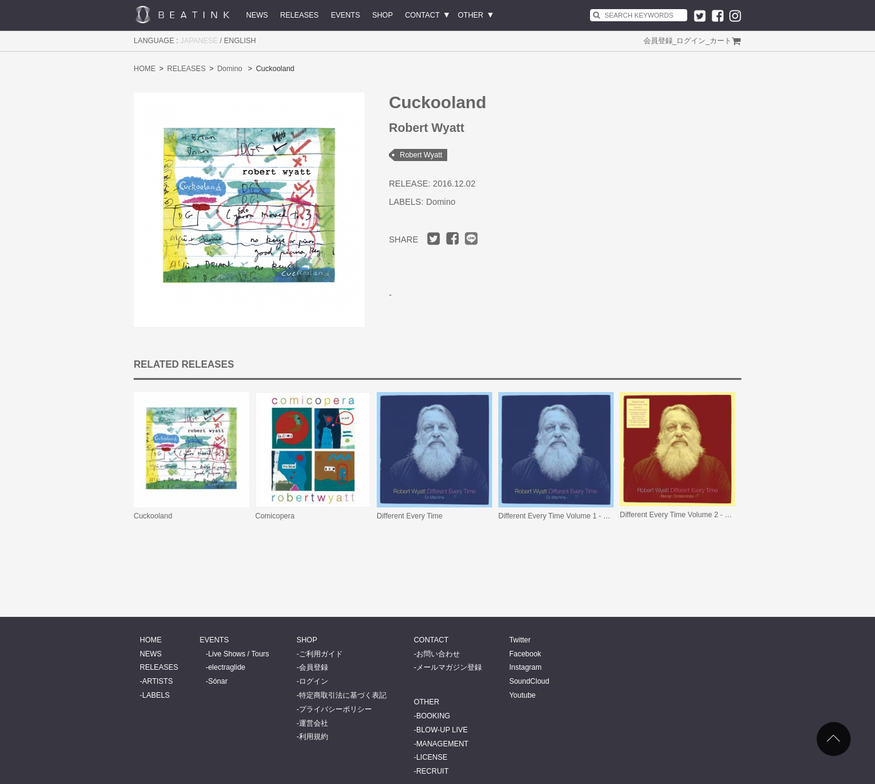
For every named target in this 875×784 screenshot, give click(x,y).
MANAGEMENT (442, 744)
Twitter (519, 640)
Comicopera (275, 516)
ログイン (690, 40)
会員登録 (658, 40)
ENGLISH (240, 40)
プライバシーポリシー (335, 709)
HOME (145, 68)
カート (721, 40)
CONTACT (422, 15)
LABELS (156, 695)
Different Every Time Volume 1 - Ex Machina (569, 516)
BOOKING (433, 716)
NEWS (257, 15)
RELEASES (299, 15)
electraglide (226, 667)
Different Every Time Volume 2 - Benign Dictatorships (706, 515)
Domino (229, 68)
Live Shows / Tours (238, 654)
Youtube (522, 695)
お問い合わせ (438, 654)
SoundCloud (529, 681)
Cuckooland (153, 516)
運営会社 (313, 723)
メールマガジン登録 (449, 667)
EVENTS (345, 15)
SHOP (382, 15)
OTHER (471, 15)
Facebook (525, 654)
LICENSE (431, 757)
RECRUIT (432, 771)
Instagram (525, 667)
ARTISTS (157, 681)
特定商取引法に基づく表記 (342, 695)
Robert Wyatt (421, 155)
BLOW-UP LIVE (442, 730)
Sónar (217, 681)
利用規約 (313, 736)
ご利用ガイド (321, 654)
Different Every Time (409, 516)
